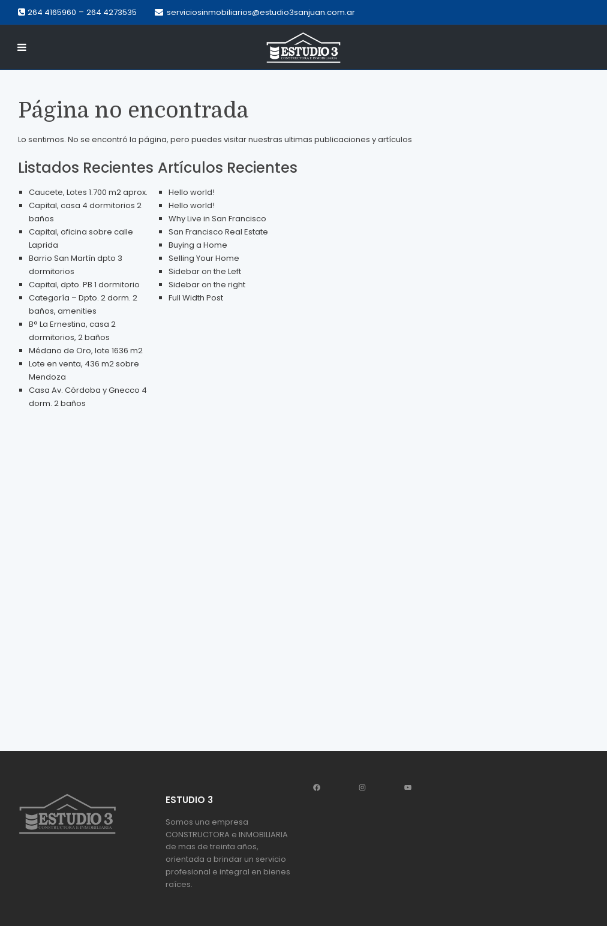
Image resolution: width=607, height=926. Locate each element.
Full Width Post (196, 297)
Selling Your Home (204, 258)
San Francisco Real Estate (218, 231)
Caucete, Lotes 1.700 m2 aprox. (88, 192)
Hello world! (192, 192)
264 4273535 (111, 12)
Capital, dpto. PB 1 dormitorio (84, 284)
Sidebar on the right (207, 284)
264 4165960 (52, 12)
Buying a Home (198, 245)
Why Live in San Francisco (217, 218)
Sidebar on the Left (205, 271)
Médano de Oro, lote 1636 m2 (86, 350)
